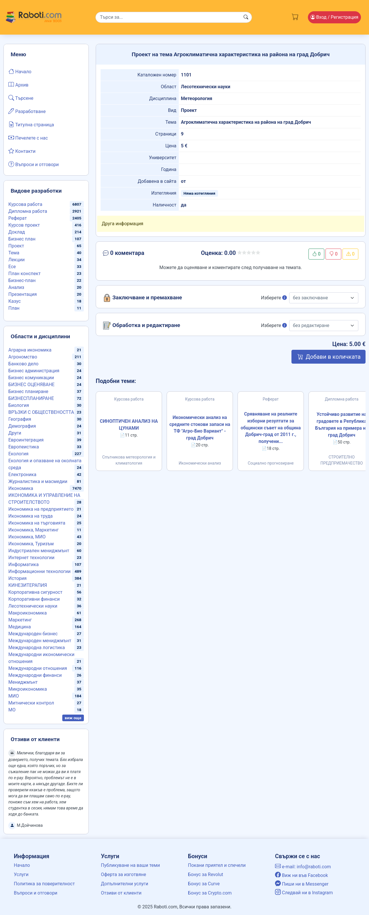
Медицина (19, 627)
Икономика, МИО (27, 537)
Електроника (22, 474)
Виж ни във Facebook (301, 875)
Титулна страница (31, 124)
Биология (18, 405)
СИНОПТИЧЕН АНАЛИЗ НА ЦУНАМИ (128, 425)
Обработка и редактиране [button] (141, 326)
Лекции (16, 259)
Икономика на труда (30, 516)
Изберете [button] (274, 297)
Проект (16, 246)
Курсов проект (24, 225)
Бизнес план (21, 239)
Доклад (16, 232)
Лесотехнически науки (32, 606)
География (19, 419)
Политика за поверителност (44, 883)
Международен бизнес (33, 633)
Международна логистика (36, 647)
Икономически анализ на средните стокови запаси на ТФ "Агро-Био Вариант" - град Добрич (199, 428)
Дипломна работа (27, 211)
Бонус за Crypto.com (210, 893)
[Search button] (246, 17)
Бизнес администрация (33, 370)
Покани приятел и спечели (217, 865)
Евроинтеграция (26, 440)
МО (12, 710)
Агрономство (22, 357)
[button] (143, 254)
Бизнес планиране (28, 391)
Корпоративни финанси (34, 599)
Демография (22, 426)
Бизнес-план (21, 280)
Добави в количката (328, 356)
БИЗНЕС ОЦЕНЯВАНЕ (31, 384)
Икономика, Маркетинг (33, 530)
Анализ (16, 287)
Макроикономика (27, 613)
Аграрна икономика (29, 350)
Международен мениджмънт (39, 640)
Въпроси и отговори (33, 164)
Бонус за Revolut (205, 874)
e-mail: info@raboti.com (303, 866)
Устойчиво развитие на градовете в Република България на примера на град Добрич (341, 425)
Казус (14, 301)
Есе (12, 266)
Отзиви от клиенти (121, 893)
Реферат (17, 218)
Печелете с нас (28, 137)
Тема (13, 252)
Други (14, 433)
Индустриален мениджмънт (38, 550)
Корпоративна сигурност (35, 592)
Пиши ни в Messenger (302, 884)
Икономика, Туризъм (31, 543)
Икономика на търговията (36, 523)
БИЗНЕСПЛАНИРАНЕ (31, 398)
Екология (18, 453)
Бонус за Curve (204, 883)
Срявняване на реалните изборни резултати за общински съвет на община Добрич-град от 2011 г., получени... (270, 427)
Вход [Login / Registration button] (334, 17)
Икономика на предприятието (41, 509)
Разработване (27, 111)
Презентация (22, 294)
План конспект (24, 273)
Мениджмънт (23, 682)
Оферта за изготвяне (123, 874)
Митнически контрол (31, 703)
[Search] (173, 17)
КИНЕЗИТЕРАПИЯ (27, 585)
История (17, 578)
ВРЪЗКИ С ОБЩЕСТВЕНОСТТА (41, 412)
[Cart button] (295, 16)
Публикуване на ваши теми (130, 865)
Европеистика (23, 447)
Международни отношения (37, 668)
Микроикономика (27, 689)
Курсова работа (25, 204)
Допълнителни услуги (124, 883)
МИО (13, 696)
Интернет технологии (31, 557)
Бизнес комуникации (31, 377)
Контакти (21, 150)
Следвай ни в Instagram (304, 892)
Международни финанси (35, 675)
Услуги (21, 874)
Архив (18, 84)
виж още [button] (73, 717)
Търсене (20, 97)
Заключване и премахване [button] (142, 298)
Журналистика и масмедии (37, 481)
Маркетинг (20, 620)
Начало (19, 71)
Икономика (20, 488)
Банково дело (23, 364)
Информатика (23, 564)
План (14, 308)
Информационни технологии (39, 571)
